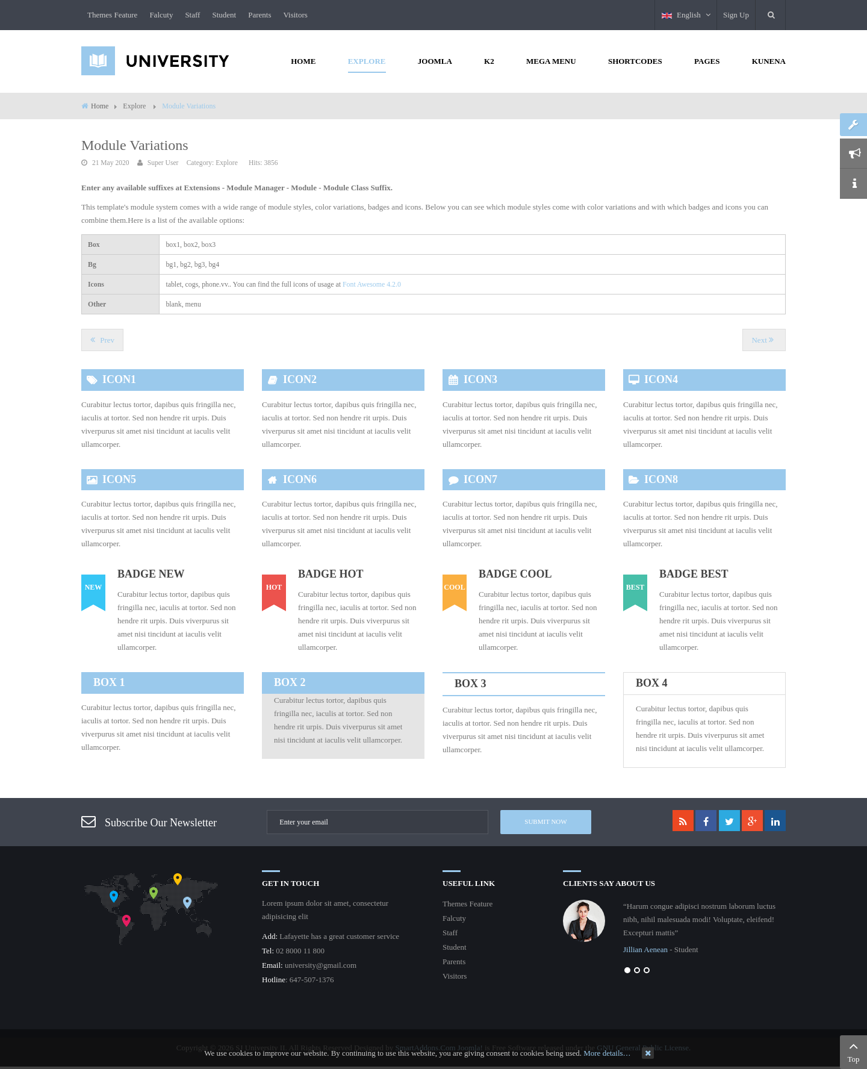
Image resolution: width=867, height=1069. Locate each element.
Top (853, 1051)
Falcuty (161, 14)
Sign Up (736, 14)
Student (224, 14)
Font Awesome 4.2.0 (372, 284)
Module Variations (134, 145)
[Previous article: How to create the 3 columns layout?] (102, 340)
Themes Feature (112, 14)
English (686, 14)
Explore (227, 163)
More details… (606, 1053)
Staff (192, 14)
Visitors (295, 14)
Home (99, 106)
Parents (259, 14)
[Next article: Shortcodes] (764, 340)
